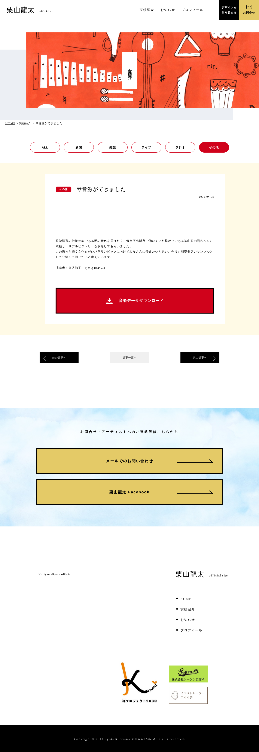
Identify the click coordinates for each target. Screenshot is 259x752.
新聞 (79, 147)
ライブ (146, 147)
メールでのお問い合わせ (129, 461)
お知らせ (185, 620)
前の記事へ (59, 358)
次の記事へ (199, 358)
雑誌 (112, 147)
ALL (45, 147)
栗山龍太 (30, 10)
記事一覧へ (129, 358)
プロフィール (189, 630)
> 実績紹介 (23, 123)
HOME (10, 123)
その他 (214, 147)
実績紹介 (185, 609)
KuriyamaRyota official (55, 574)
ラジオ (180, 147)
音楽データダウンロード (135, 301)
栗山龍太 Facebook (129, 492)
